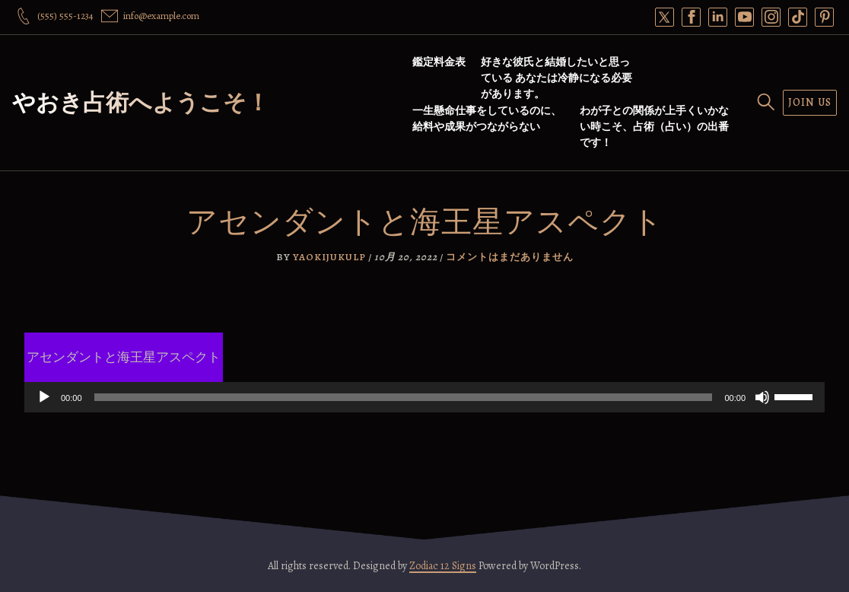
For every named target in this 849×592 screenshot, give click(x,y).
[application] (424, 397)
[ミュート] (762, 397)
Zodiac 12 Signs (442, 566)
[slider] (403, 397)
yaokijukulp (329, 256)
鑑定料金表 (439, 62)
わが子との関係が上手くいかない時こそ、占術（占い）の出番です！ (654, 126)
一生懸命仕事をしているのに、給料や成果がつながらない (486, 118)
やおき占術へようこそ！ (140, 103)
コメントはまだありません (510, 256)
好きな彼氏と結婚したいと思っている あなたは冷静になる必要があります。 (556, 78)
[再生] (44, 397)
